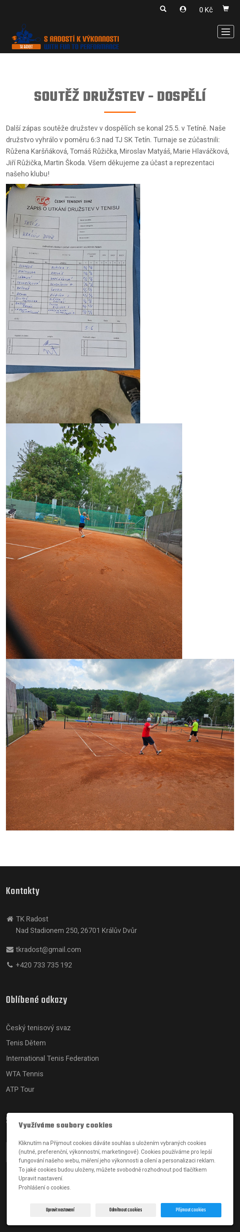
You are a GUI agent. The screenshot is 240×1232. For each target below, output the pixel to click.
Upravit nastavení (60, 1210)
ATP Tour (20, 1089)
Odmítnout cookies (125, 1210)
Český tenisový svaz (38, 1027)
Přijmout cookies (191, 1210)
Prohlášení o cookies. (45, 1187)
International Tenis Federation (52, 1058)
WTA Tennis (25, 1074)
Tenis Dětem (26, 1043)
